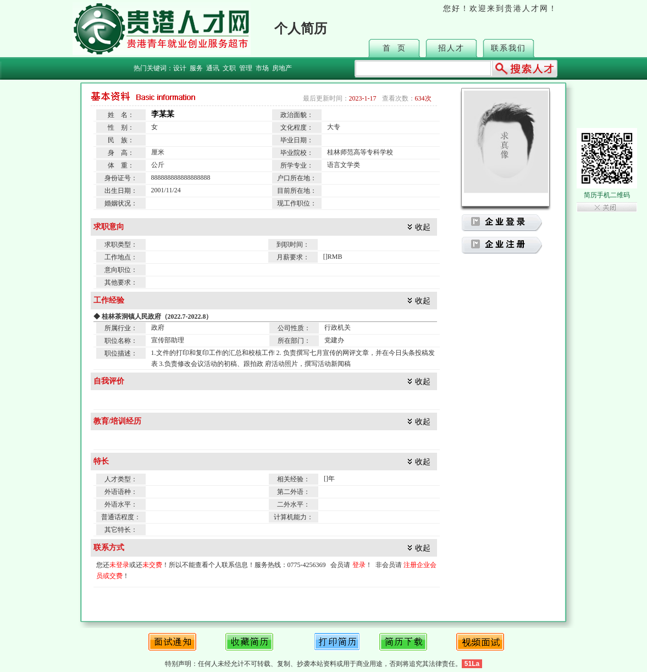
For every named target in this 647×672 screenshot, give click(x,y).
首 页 (394, 48)
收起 (422, 227)
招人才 (451, 48)
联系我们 (508, 48)
